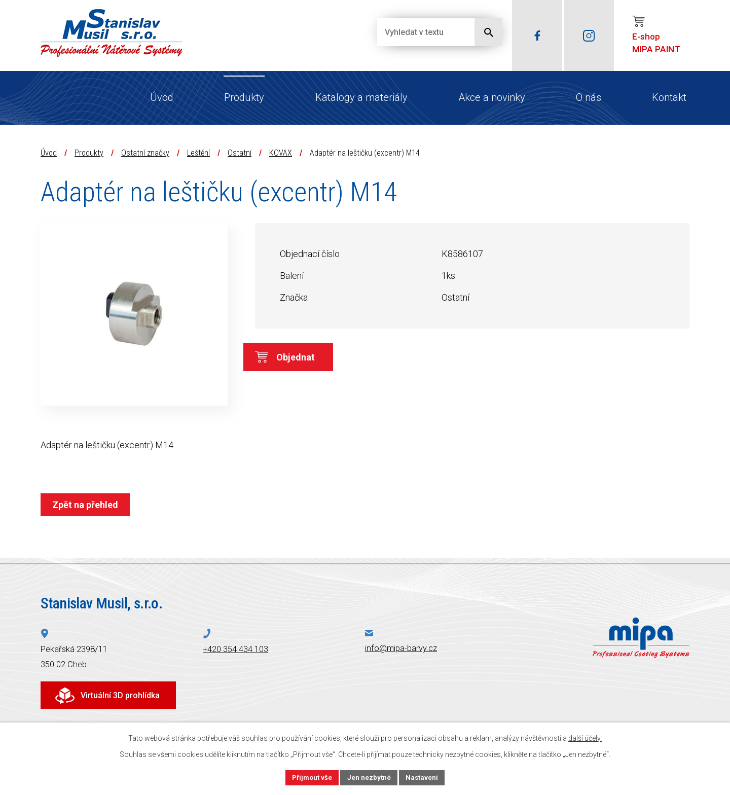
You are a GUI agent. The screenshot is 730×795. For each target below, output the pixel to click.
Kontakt (669, 97)
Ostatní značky (145, 153)
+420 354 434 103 (235, 649)
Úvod (161, 97)
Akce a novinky (491, 97)
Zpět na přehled (87, 504)
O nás (588, 97)
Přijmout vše (310, 777)
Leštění (198, 153)
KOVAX (280, 153)
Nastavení (424, 777)
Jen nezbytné (369, 777)
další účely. (585, 737)
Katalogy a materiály (361, 97)
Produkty (244, 97)
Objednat (308, 359)
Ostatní (239, 153)
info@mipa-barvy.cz (401, 648)
